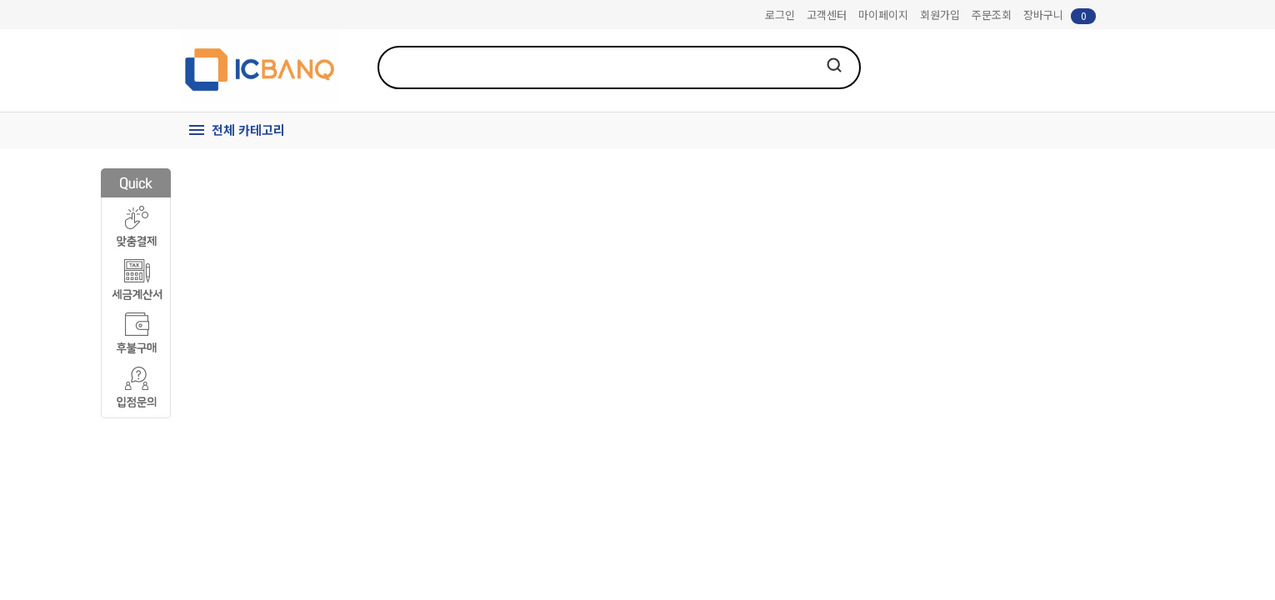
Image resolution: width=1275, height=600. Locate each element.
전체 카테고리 (248, 129)
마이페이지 (883, 14)
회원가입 (940, 14)
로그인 (780, 14)
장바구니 (1059, 15)
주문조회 (992, 14)
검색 (834, 65)
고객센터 (827, 14)
